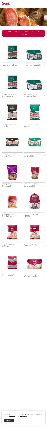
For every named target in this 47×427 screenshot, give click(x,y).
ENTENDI (9, 421)
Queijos (17, 32)
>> (25, 286)
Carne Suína (35, 32)
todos (9, 32)
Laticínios (23, 35)
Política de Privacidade (18, 416)
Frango (25, 32)
